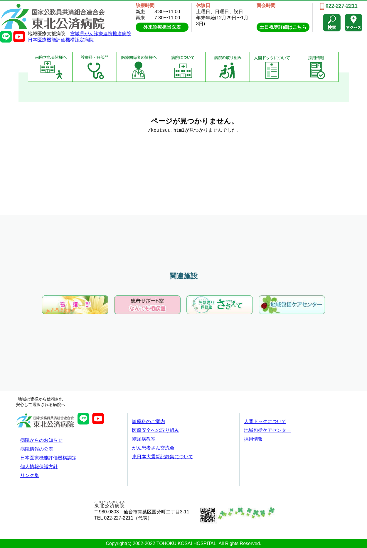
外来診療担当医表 (162, 27)
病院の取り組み (228, 67)
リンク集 (29, 475)
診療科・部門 (95, 67)
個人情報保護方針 (39, 466)
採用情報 (316, 67)
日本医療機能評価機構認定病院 (61, 39)
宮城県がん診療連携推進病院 (100, 33)
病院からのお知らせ (41, 440)
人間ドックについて (265, 421)
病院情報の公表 (36, 448)
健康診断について (272, 67)
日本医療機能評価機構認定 (48, 457)
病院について (183, 67)
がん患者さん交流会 (153, 447)
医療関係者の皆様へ (139, 67)
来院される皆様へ (50, 67)
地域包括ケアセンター (267, 430)
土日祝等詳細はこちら (283, 27)
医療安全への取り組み (155, 430)
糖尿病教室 (144, 439)
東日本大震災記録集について (162, 456)
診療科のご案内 (148, 421)
